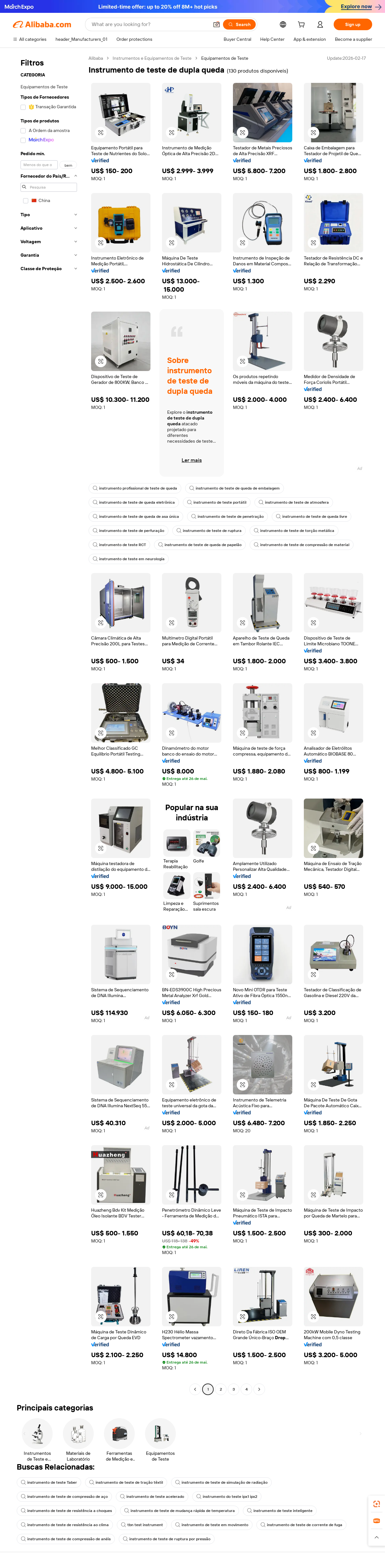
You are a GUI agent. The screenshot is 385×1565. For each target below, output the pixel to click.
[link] (376, 1504)
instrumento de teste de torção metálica (294, 530)
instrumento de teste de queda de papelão (200, 544)
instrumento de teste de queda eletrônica (134, 502)
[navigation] (49, 724)
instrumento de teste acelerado (152, 1496)
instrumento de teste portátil (216, 502)
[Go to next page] (259, 1389)
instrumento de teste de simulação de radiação (221, 1482)
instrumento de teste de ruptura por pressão (166, 1539)
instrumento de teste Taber (49, 1482)
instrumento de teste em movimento (211, 1524)
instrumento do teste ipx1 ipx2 (226, 1496)
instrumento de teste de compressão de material (301, 544)
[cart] (302, 25)
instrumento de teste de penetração (227, 516)
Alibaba (96, 58)
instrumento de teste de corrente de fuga (301, 1524)
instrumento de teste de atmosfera (294, 502)
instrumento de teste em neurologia (129, 558)
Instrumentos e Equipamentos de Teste (152, 58)
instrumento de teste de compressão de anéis (66, 1539)
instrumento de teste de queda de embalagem (234, 488)
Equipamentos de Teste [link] (224, 58)
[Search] (239, 24)
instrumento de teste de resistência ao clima (65, 1524)
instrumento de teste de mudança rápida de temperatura (179, 1510)
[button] (216, 24)
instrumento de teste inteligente (279, 1510)
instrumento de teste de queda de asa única (136, 516)
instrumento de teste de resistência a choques (66, 1510)
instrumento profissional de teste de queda (135, 488)
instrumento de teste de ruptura (209, 530)
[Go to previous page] (195, 1389)
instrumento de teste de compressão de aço (64, 1496)
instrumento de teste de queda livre (311, 516)
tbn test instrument (142, 1524)
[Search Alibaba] (150, 24)
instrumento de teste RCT (119, 544)
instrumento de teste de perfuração (128, 530)
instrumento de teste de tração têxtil (126, 1482)
